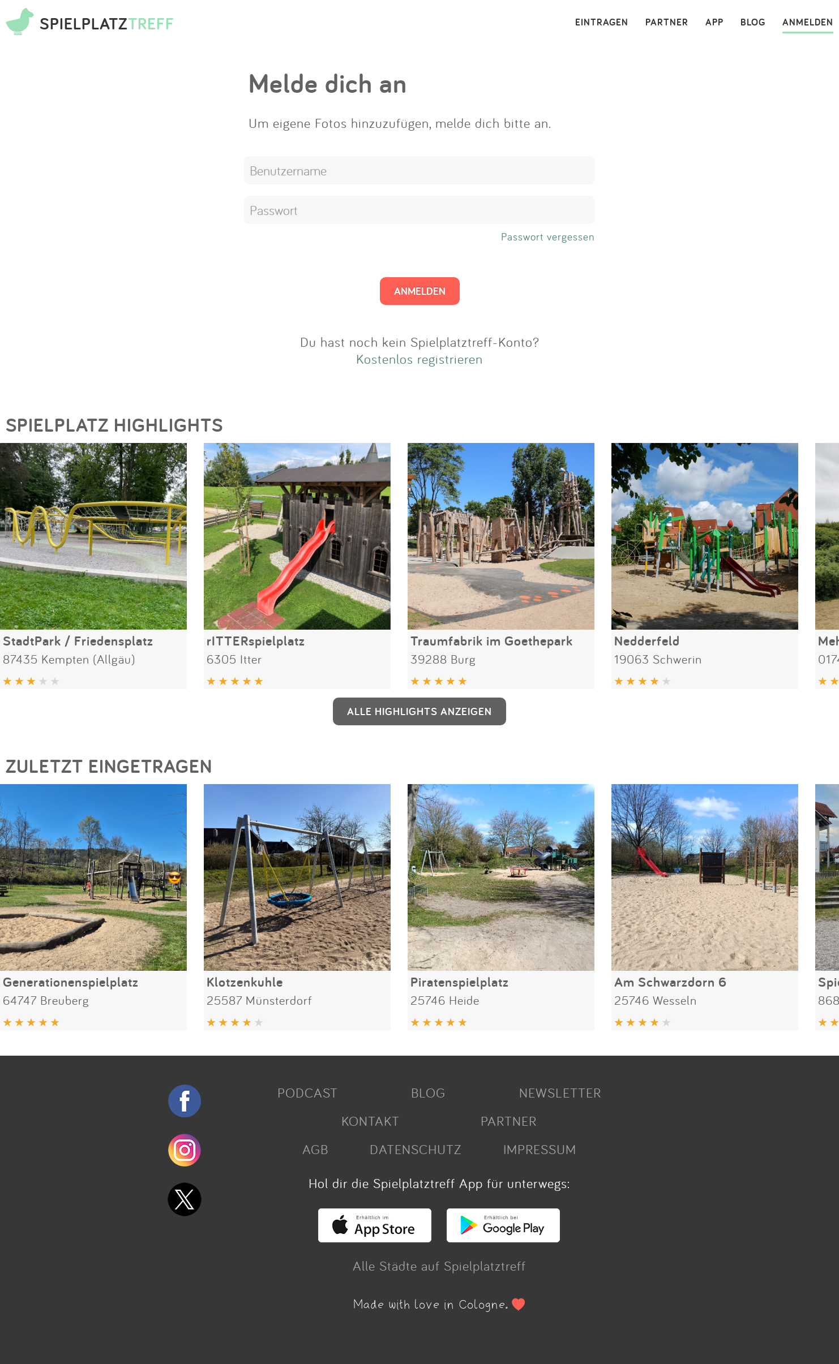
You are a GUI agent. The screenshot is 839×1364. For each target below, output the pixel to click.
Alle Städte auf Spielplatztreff (439, 1265)
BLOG (752, 22)
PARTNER (666, 22)
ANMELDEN (807, 22)
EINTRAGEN (601, 22)
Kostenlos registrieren (419, 358)
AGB (315, 1149)
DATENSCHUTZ (415, 1149)
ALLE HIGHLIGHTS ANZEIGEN (419, 711)
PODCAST (307, 1092)
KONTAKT (370, 1120)
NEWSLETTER (560, 1092)
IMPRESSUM (539, 1149)
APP (714, 22)
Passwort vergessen (548, 236)
